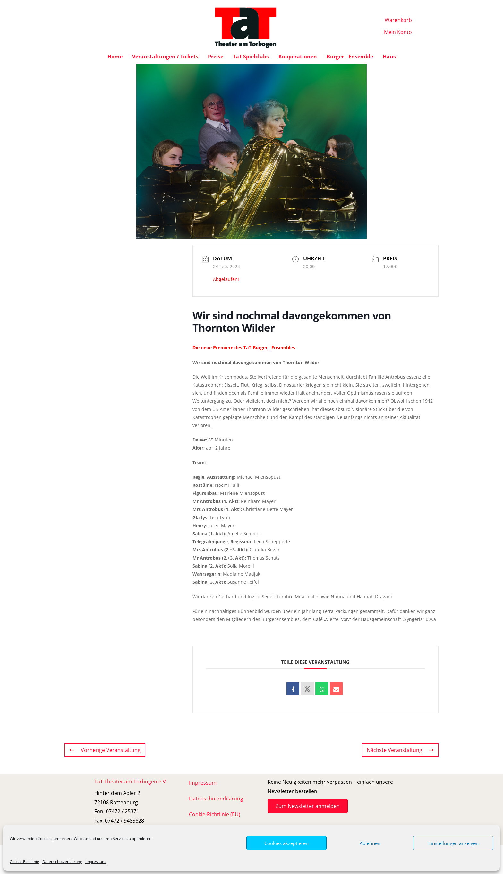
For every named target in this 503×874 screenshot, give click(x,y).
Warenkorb (398, 19)
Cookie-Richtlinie (24, 861)
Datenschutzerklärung (62, 861)
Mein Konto (398, 32)
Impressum (95, 861)
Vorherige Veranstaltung (105, 750)
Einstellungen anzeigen (453, 843)
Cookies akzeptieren (286, 843)
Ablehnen (370, 843)
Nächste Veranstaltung (400, 750)
